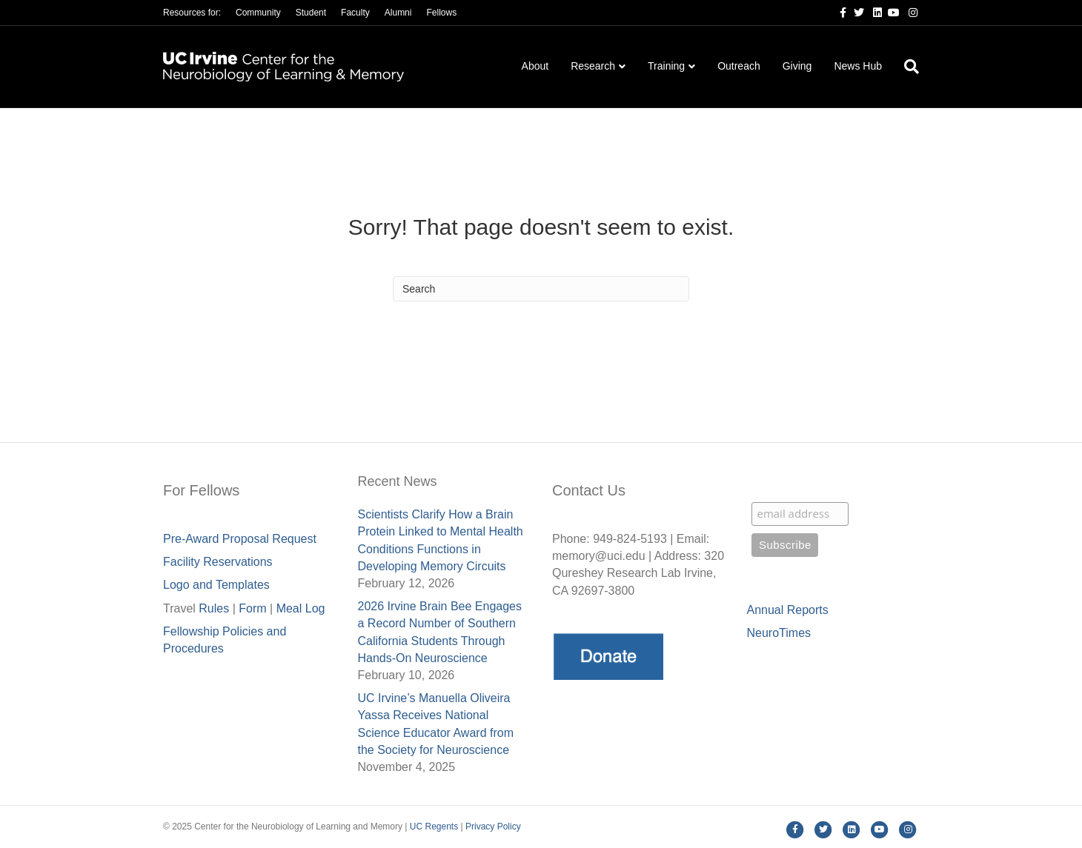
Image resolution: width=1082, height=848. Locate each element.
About (535, 66)
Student (311, 12)
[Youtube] (891, 12)
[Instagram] (908, 12)
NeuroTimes (779, 633)
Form (252, 608)
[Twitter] (855, 12)
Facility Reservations (218, 561)
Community (258, 12)
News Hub (858, 66)
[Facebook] (837, 12)
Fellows (441, 12)
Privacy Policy (493, 826)
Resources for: (192, 12)
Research (593, 66)
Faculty (355, 12)
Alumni (398, 12)
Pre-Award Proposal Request (239, 538)
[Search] (906, 67)
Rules (214, 608)
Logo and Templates (216, 584)
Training (666, 66)
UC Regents (434, 826)
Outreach (738, 66)
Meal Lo (300, 608)
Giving (797, 66)
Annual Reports (788, 610)
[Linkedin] (873, 12)
